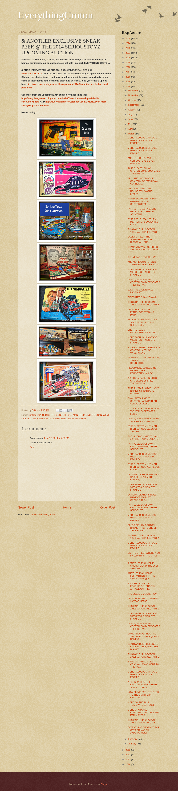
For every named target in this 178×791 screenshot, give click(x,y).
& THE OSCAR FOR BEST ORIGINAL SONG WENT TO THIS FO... (143, 664)
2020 (128, 57)
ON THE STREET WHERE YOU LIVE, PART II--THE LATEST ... (144, 556)
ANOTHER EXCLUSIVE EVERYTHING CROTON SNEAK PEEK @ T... (141, 576)
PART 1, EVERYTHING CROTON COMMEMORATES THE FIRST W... (144, 626)
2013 (128, 750)
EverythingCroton (55, 15)
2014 (128, 86)
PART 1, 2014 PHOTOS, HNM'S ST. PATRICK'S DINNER (144, 420)
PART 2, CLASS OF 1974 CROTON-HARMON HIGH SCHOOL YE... (142, 507)
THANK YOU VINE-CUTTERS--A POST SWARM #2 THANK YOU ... (143, 250)
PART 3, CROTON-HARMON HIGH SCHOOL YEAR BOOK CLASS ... (144, 467)
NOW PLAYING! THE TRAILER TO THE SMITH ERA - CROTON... (143, 695)
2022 (128, 48)
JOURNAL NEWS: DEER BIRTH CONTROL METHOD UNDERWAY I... (144, 350)
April (130, 129)
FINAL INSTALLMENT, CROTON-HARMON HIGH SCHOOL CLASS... (142, 401)
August (132, 109)
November (133, 95)
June (131, 119)
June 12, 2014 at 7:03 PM (56, 438)
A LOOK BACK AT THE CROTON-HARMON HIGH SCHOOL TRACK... (142, 685)
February (133, 739)
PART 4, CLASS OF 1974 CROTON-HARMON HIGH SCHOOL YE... (142, 446)
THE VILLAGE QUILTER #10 (142, 593)
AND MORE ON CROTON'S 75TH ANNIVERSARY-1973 (143, 263)
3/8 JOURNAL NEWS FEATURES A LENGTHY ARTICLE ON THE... (141, 586)
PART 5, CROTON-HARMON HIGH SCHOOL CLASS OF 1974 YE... (142, 429)
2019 (128, 62)
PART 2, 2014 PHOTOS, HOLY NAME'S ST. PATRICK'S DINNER (143, 391)
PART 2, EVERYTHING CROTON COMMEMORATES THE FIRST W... (144, 282)
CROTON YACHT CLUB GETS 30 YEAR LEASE (143, 599)
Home (67, 507)
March (131, 133)
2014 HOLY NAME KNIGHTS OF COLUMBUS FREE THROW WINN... (142, 381)
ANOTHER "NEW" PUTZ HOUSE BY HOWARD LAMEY (140, 191)
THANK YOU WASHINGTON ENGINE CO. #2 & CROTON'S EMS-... (142, 201)
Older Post (107, 507)
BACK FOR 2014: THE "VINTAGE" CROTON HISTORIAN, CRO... (140, 239)
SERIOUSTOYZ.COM (32, 73)
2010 (128, 764)
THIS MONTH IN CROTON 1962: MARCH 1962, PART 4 (143, 536)
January (132, 743)
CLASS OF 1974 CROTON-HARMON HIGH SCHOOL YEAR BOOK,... (142, 528)
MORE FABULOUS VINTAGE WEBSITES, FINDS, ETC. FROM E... (142, 140)
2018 (128, 67)
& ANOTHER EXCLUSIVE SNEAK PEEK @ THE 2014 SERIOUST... (143, 566)
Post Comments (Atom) (43, 514)
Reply (32, 447)
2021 (128, 52)
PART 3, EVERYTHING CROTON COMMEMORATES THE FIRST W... (144, 171)
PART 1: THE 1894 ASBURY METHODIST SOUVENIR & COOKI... (143, 222)
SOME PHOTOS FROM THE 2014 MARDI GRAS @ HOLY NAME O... (143, 636)
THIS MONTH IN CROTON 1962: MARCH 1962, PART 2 (143, 655)
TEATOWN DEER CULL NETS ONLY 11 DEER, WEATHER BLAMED (143, 647)
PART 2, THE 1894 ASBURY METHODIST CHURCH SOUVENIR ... (142, 212)
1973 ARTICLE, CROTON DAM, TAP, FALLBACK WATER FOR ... (144, 411)
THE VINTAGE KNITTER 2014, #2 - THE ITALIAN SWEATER (144, 437)
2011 (128, 759)
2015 (128, 81)
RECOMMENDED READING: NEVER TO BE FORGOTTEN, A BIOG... (142, 371)
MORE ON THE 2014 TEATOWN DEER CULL (141, 703)
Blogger (104, 784)
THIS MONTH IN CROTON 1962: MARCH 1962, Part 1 (142, 721)
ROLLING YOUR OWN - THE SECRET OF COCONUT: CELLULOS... (142, 322)
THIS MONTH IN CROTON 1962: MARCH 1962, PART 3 (143, 607)
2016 (128, 77)
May (130, 124)
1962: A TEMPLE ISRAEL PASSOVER (140, 291)
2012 (128, 754)
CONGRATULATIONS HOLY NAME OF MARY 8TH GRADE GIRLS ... (142, 497)
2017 (128, 72)
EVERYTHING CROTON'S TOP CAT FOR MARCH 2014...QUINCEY (143, 730)
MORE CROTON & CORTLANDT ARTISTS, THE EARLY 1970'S (143, 712)
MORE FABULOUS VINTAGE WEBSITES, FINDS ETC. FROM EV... (142, 457)
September (134, 105)
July (130, 114)
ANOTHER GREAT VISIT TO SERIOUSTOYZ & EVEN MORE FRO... (142, 161)
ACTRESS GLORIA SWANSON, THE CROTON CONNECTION (144, 360)
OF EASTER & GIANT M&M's (142, 297)
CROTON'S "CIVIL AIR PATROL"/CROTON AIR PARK (141, 312)
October (132, 100)
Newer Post (26, 507)
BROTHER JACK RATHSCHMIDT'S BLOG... (142, 331)
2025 (128, 38)
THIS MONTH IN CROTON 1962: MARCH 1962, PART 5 (143, 303)
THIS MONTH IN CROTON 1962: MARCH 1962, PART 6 (143, 230)
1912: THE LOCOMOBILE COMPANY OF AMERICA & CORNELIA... (143, 181)
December (133, 90)
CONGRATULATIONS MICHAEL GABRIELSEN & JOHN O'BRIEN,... (144, 477)
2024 (128, 43)
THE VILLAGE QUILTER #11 (142, 257)
